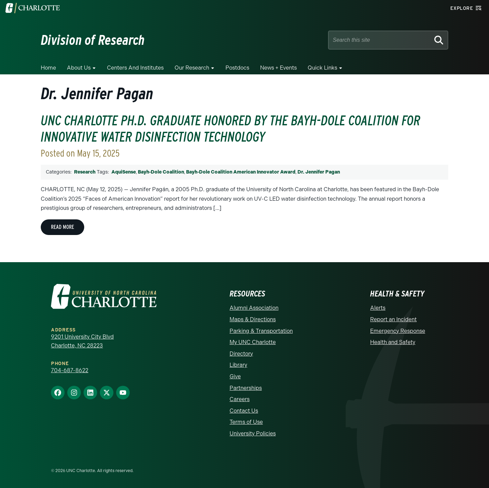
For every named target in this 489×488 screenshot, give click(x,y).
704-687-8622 (69, 370)
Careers (240, 399)
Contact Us (244, 411)
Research (84, 172)
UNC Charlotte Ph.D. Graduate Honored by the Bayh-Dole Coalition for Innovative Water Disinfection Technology (230, 128)
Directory (241, 353)
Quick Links (322, 68)
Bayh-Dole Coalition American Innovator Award (240, 172)
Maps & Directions (253, 319)
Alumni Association (254, 308)
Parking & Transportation (261, 331)
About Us (79, 68)
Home (48, 68)
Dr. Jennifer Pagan (318, 172)
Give (235, 376)
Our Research (192, 68)
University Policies (253, 433)
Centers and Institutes (135, 68)
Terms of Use (246, 422)
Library (238, 365)
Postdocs (237, 68)
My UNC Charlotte (253, 342)
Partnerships (246, 388)
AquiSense (123, 172)
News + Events (278, 68)
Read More (62, 227)
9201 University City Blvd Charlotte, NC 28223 (82, 341)
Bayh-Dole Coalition (161, 172)
